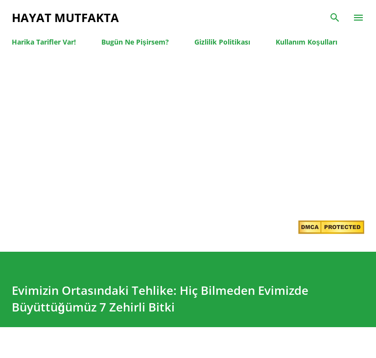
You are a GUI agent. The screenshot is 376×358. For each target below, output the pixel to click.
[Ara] (335, 18)
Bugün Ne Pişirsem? (135, 42)
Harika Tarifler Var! (44, 42)
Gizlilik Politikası (222, 42)
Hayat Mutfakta (65, 17)
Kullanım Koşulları (306, 42)
